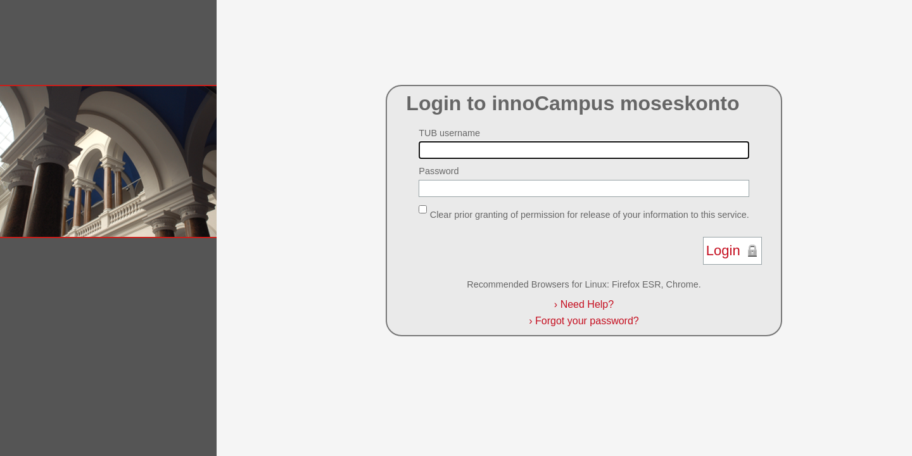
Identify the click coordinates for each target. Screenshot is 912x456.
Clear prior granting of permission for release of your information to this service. (589, 214)
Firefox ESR (636, 284)
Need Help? (584, 304)
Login (723, 250)
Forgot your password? (583, 320)
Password (439, 171)
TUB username (449, 133)
